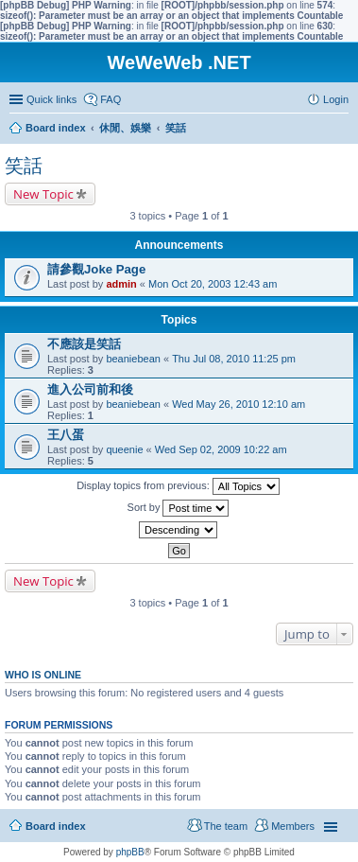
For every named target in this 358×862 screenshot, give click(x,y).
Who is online (43, 674)
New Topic (43, 193)
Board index (56, 826)
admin (121, 284)
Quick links (51, 99)
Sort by (179, 508)
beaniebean (133, 358)
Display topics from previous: (178, 486)
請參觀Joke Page (96, 269)
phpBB (130, 852)
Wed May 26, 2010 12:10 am (238, 404)
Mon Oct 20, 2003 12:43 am (212, 284)
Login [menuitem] (336, 99)
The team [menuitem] (225, 826)
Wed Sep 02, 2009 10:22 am (221, 449)
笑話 (24, 165)
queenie (124, 449)
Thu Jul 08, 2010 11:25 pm (234, 358)
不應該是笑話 (84, 344)
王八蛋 (65, 435)
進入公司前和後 (90, 389)
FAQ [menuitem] (110, 99)
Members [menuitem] (293, 826)
